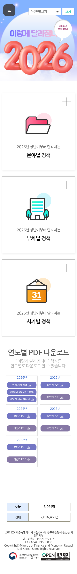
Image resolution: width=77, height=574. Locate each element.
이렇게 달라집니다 (20, 399)
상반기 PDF (53, 385)
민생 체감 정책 (19, 385)
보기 (68, 12)
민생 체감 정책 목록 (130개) (22, 392)
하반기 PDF (53, 397)
